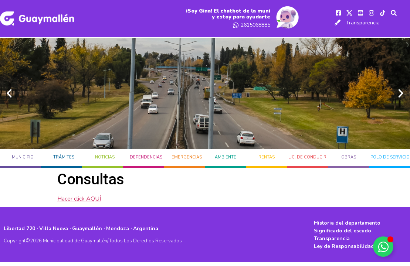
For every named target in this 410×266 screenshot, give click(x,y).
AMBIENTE (225, 157)
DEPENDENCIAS (146, 157)
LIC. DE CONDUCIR (307, 157)
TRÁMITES (63, 157)
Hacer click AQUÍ (79, 199)
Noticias (105, 157)
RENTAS (266, 157)
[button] (9, 93)
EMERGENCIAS (187, 157)
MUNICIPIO (23, 157)
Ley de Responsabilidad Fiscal (352, 246)
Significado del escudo (342, 230)
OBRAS (348, 157)
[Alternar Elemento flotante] (383, 246)
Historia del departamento (347, 222)
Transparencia (363, 22)
